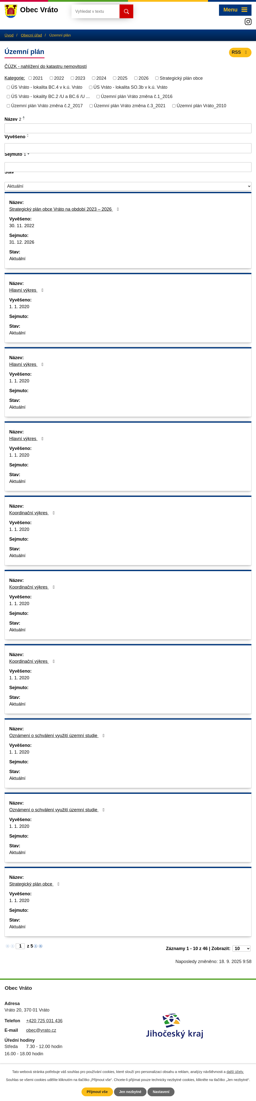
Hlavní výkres (27, 290)
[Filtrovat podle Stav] (128, 186)
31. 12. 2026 (21, 242)
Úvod (9, 35)
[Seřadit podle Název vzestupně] (24, 117)
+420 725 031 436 (44, 1020)
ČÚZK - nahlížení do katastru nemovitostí (45, 66)
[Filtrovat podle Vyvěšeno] (128, 148)
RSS (240, 52)
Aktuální (17, 258)
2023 (80, 77)
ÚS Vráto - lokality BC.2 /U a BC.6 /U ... (50, 96)
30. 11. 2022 (21, 225)
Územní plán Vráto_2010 (201, 105)
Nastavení (161, 1092)
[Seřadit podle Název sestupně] (24, 119)
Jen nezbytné (130, 1092)
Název (12, 119)
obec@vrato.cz (41, 1030)
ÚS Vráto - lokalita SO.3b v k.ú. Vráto (131, 87)
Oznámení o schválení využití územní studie (57, 735)
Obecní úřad (31, 35)
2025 (123, 77)
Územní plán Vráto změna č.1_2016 (136, 96)
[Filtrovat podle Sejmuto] (128, 167)
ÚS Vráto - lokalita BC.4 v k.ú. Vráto (46, 87)
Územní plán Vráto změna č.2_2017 (47, 105)
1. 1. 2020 (19, 306)
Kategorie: (14, 77)
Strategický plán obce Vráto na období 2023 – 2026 (65, 209)
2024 (101, 77)
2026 (143, 77)
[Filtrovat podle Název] (128, 128)
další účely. (235, 1072)
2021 (38, 77)
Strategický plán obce (181, 77)
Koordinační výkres (33, 512)
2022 (59, 77)
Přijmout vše (97, 1092)
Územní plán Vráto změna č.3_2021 (130, 105)
